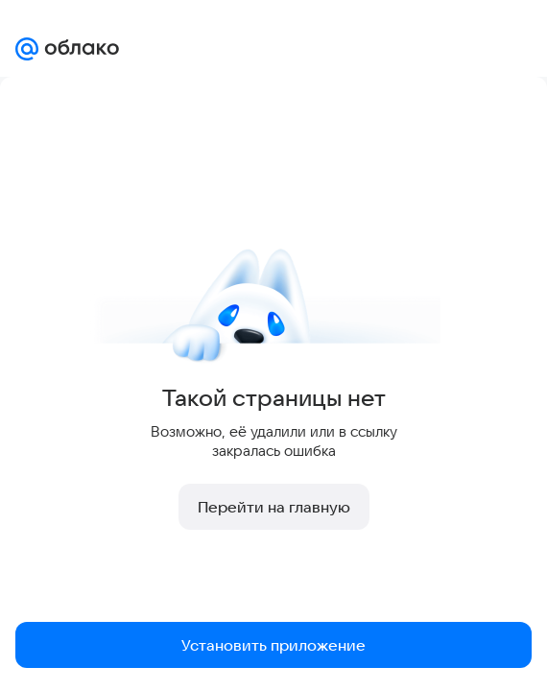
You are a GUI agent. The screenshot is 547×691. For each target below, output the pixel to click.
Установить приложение (273, 645)
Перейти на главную (274, 506)
